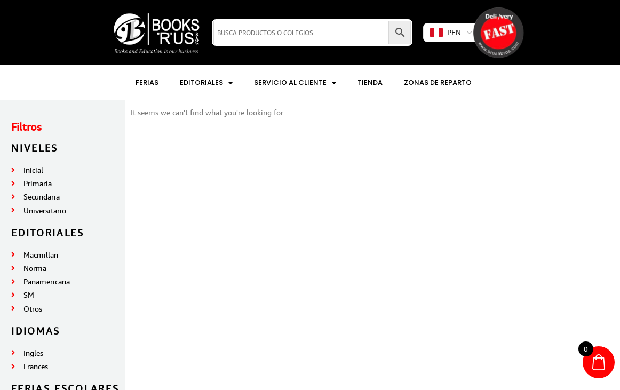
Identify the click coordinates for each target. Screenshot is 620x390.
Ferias (147, 82)
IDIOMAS (35, 331)
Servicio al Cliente (295, 83)
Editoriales (206, 83)
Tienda (370, 82)
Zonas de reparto (438, 82)
